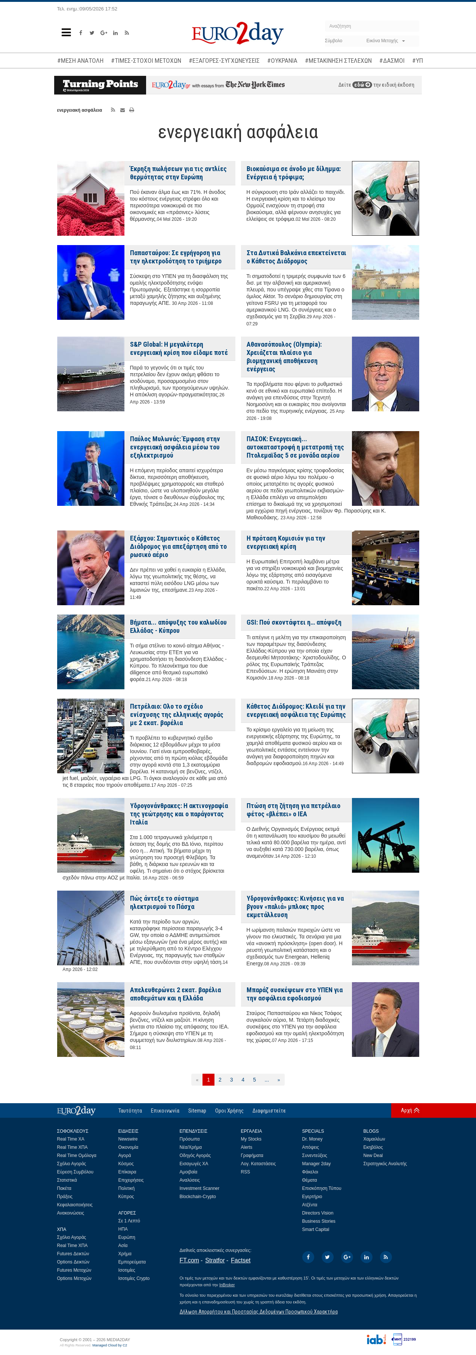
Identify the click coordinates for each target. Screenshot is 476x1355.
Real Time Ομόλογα (76, 1155)
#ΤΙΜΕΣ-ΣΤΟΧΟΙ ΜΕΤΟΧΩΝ (146, 60)
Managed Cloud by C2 (109, 1345)
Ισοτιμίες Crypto (134, 1278)
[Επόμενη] (279, 1080)
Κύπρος (126, 1196)
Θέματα (309, 1180)
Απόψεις (310, 1147)
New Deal (373, 1155)
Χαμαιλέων (374, 1139)
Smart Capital (316, 1229)
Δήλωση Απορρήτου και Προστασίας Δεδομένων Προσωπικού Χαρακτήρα (259, 1312)
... (267, 1080)
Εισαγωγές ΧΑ (194, 1163)
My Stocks (251, 1139)
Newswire (128, 1139)
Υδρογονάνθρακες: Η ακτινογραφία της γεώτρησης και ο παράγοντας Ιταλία (179, 814)
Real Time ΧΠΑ (72, 1147)
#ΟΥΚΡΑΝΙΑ (282, 60)
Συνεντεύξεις (314, 1155)
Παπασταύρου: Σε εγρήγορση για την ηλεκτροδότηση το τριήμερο (176, 257)
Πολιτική (126, 1188)
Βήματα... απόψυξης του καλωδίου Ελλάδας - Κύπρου (178, 626)
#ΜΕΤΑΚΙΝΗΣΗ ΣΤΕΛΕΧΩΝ (338, 60)
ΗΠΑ (123, 1229)
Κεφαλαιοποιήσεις (75, 1204)
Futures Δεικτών (73, 1253)
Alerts (247, 1147)
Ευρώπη (127, 1237)
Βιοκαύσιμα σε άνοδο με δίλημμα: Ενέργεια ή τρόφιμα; (294, 173)
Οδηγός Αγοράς (195, 1155)
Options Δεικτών (73, 1262)
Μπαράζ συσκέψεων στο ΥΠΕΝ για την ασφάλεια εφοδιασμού (295, 994)
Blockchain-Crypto (198, 1196)
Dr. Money (312, 1139)
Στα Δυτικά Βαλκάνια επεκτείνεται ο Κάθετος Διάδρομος (296, 257)
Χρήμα (125, 1253)
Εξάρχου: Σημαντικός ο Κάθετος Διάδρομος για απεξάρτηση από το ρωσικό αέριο (178, 546)
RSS (245, 1172)
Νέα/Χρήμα (191, 1147)
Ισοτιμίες (126, 1270)
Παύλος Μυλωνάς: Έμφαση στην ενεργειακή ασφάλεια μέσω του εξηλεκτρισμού (175, 447)
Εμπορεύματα (132, 1262)
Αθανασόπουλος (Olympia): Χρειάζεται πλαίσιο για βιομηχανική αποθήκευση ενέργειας (284, 356)
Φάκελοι (310, 1172)
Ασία (123, 1245)
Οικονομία (128, 1147)
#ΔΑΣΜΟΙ (392, 60)
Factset (240, 1260)
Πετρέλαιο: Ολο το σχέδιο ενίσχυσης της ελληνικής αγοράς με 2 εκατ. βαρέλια (176, 714)
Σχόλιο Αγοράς (71, 1163)
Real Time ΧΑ (70, 1139)
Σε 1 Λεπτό (129, 1220)
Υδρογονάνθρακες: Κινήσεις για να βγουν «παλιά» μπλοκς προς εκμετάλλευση (295, 906)
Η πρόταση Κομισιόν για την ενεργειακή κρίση (286, 542)
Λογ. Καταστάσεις (258, 1163)
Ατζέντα (310, 1204)
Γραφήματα (252, 1155)
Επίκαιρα (127, 1172)
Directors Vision (318, 1213)
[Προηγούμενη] (197, 1080)
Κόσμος (126, 1163)
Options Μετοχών (74, 1278)
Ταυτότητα (130, 1110)
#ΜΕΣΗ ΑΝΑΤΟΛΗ (80, 60)
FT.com (189, 1260)
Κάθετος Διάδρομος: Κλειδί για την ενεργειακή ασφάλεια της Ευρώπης (296, 710)
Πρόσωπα (190, 1139)
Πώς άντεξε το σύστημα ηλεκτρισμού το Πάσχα (164, 902)
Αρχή (406, 1110)
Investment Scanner (200, 1188)
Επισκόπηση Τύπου (321, 1188)
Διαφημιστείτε (269, 1110)
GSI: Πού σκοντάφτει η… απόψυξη (294, 622)
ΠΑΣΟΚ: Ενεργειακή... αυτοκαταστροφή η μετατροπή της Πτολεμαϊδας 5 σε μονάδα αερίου (295, 447)
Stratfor (215, 1260)
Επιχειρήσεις (131, 1180)
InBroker (227, 1285)
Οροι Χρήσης (229, 1110)
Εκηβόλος (373, 1147)
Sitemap (197, 1110)
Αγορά (124, 1155)
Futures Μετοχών (74, 1270)
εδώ (362, 84)
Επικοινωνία (165, 1110)
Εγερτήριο (312, 1196)
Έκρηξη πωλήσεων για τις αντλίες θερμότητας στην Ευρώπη (178, 173)
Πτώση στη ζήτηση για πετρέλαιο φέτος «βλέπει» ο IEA (293, 810)
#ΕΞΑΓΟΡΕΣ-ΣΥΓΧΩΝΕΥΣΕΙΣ (224, 60)
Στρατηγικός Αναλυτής (385, 1163)
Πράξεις (65, 1196)
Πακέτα (64, 1188)
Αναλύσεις (190, 1180)
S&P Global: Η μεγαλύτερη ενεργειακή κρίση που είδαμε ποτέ (179, 348)
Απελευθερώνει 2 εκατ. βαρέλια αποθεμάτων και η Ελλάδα (175, 994)
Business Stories (319, 1221)
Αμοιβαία (189, 1172)
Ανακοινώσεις (70, 1213)
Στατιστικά (67, 1180)
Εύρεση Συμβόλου (75, 1172)
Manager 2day (316, 1163)
